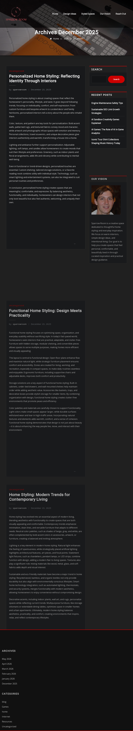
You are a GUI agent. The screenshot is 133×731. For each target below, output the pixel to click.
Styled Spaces (88, 13)
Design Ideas (69, 13)
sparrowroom (18, 89)
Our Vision (105, 13)
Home (55, 13)
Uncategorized (16, 71)
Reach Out (121, 13)
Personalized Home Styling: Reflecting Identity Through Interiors (44, 78)
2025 (66, 38)
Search (96, 69)
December (78, 38)
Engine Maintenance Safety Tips (107, 103)
